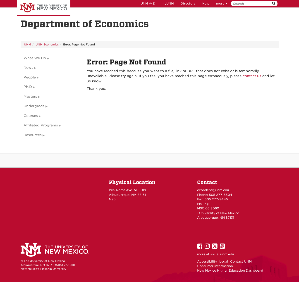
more (221, 3)
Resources (33, 135)
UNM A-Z (148, 3)
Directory (188, 3)
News (28, 68)
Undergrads (34, 106)
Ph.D (28, 87)
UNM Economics (47, 44)
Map (112, 199)
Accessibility (207, 261)
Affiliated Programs (41, 125)
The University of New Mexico (43, 8)
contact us (252, 76)
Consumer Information (215, 266)
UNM (27, 44)
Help (205, 3)
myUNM (168, 3)
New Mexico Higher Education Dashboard (230, 270)
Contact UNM (241, 261)
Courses (31, 116)
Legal (223, 261)
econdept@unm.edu (213, 190)
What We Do (35, 58)
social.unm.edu (222, 254)
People (30, 77)
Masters (30, 97)
